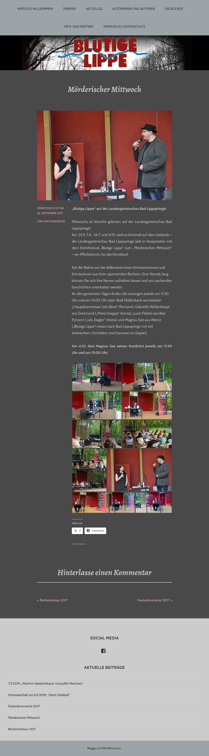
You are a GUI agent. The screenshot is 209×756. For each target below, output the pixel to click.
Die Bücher (174, 9)
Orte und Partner (79, 26)
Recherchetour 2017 (54, 600)
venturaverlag (54, 221)
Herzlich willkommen (35, 9)
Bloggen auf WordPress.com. (104, 748)
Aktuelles (94, 9)
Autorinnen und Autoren (133, 9)
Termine (69, 9)
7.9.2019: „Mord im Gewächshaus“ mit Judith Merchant (45, 683)
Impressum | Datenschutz (124, 26)
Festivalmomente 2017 (153, 600)
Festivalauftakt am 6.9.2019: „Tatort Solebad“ (39, 695)
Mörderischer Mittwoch (24, 718)
